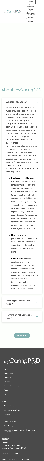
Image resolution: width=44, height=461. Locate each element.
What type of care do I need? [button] (22, 302)
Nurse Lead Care (13, 165)
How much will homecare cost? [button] (22, 316)
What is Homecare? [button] (22, 102)
